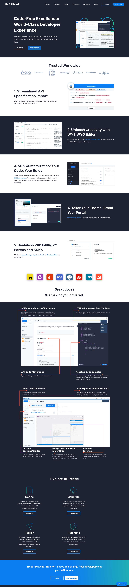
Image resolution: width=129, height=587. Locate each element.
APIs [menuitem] (43, 565)
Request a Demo (35, 48)
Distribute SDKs (52, 255)
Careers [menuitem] (31, 569)
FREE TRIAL (118, 4)
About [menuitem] (96, 4)
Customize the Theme (74, 217)
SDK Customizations (20, 178)
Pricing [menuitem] (66, 4)
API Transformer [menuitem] (46, 562)
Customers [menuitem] (86, 4)
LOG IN (107, 4)
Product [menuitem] (47, 4)
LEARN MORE (22, 515)
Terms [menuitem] (70, 565)
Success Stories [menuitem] (33, 567)
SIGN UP (57, 542)
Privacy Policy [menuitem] (72, 567)
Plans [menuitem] (57, 562)
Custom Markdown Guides (92, 139)
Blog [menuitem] (30, 565)
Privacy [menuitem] (27, 578)
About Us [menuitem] (31, 562)
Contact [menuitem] (71, 562)
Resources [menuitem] (76, 4)
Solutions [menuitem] (57, 4)
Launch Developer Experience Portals (32, 255)
